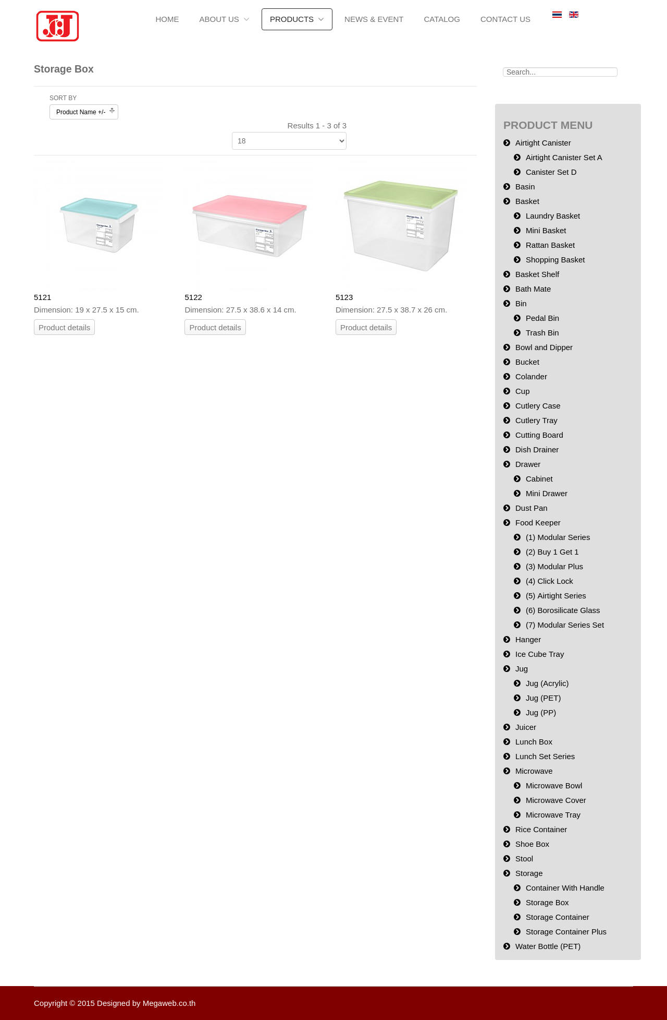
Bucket (527, 361)
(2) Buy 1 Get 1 (552, 551)
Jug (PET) (543, 697)
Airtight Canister (543, 142)
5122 (193, 297)
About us (219, 19)
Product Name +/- (80, 112)
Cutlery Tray (536, 420)
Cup (522, 391)
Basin (525, 186)
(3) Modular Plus (554, 566)
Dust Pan (531, 507)
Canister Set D (551, 171)
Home (167, 19)
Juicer (525, 727)
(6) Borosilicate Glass (563, 610)
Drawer (527, 464)
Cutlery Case (538, 405)
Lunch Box (533, 741)
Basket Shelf (537, 274)
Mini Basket (546, 230)
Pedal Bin (542, 318)
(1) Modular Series (558, 537)
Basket (527, 201)
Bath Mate (533, 288)
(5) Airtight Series (556, 595)
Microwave (534, 770)
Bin (521, 303)
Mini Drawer (546, 493)
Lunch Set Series (545, 756)
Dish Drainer (537, 449)
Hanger (528, 639)
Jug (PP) (541, 712)
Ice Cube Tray (539, 654)
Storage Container (557, 917)
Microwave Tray (553, 814)
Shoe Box (532, 843)
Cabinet (539, 478)
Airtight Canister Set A (564, 157)
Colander (531, 376)
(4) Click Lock (549, 581)
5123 (344, 297)
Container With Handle (565, 887)
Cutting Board (539, 434)
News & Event (373, 19)
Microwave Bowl (554, 785)
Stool (524, 858)
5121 (42, 297)
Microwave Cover (556, 800)
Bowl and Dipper (544, 347)
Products (292, 19)
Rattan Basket (550, 245)
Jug (521, 668)
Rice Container (541, 829)
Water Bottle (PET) (547, 946)
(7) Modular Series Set (565, 624)
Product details (64, 327)
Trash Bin (542, 332)
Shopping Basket (555, 259)
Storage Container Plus (566, 931)
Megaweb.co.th (169, 1003)
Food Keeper (538, 522)
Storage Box (547, 902)
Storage (529, 873)
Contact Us (505, 19)
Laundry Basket (553, 215)
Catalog (442, 19)
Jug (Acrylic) (547, 683)
